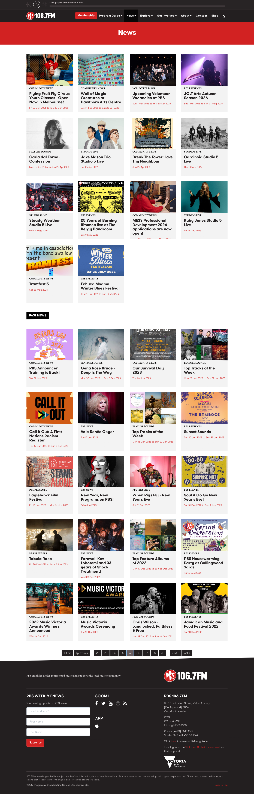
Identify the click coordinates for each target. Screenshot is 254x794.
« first (67, 653)
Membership (86, 15)
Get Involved (167, 16)
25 (114, 653)
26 (122, 653)
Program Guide (110, 16)
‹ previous (82, 653)
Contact (201, 16)
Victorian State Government (202, 747)
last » (187, 653)
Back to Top (221, 785)
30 (154, 653)
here (173, 741)
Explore (146, 16)
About (186, 16)
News (131, 16)
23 (97, 653)
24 (105, 653)
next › (175, 653)
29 (146, 653)
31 (162, 653)
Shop (214, 16)
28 (138, 653)
